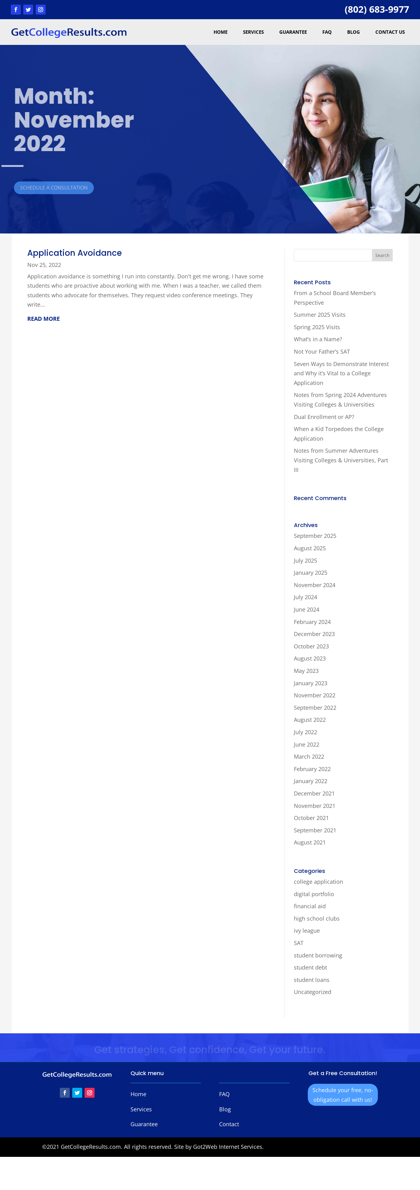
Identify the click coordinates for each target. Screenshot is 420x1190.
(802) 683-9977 (377, 9)
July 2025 (305, 560)
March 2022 (309, 756)
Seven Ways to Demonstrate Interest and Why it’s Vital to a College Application (341, 373)
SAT (298, 943)
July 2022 (305, 732)
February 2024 (312, 622)
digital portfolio (314, 894)
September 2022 (315, 707)
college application (318, 881)
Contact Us (390, 32)
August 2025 (310, 548)
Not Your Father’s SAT (322, 351)
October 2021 (311, 818)
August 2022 (310, 719)
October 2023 (311, 646)
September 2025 (315, 535)
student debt (310, 967)
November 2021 (314, 805)
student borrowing (318, 955)
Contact (229, 1124)
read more (43, 318)
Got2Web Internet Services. (228, 1146)
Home (221, 32)
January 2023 (310, 683)
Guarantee (293, 32)
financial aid (310, 906)
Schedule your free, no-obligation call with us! (342, 1094)
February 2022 (312, 769)
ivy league (307, 930)
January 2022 (310, 781)
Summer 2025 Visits (320, 314)
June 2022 (306, 744)
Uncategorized (312, 992)
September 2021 (315, 830)
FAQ (327, 32)
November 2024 (314, 585)
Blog (353, 32)
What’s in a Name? (318, 339)
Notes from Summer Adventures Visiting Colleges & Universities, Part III (341, 460)
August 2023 (310, 658)
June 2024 (306, 609)
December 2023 (314, 634)
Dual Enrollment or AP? (324, 417)
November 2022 (314, 695)
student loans (311, 979)
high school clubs (317, 918)
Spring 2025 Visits (317, 327)
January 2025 (310, 572)
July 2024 (305, 597)
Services (253, 32)
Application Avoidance (74, 253)
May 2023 (306, 670)
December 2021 (314, 793)
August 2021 (310, 842)
